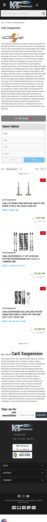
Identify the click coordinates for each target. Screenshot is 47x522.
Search (34, 160)
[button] (23, 13)
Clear (13, 160)
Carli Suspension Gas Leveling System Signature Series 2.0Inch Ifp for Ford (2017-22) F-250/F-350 (22, 314)
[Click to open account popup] (37, 5)
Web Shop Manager (23, 502)
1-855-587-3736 (19, 435)
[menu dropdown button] (4, 5)
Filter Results (23, 118)
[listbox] (23, 134)
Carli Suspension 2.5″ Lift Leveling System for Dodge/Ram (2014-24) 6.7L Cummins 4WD (21, 259)
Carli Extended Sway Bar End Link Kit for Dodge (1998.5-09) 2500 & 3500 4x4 (23, 204)
